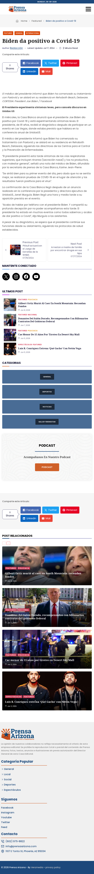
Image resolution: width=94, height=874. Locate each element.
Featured (37, 21)
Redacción (16, 48)
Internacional (32, 33)
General (19, 33)
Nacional (32, 315)
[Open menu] (88, 9)
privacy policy (53, 867)
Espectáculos (25, 345)
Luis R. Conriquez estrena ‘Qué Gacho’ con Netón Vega (49, 348)
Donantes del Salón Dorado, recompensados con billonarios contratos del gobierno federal (53, 320)
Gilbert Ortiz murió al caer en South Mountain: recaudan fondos (52, 305)
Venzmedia (37, 867)
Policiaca (33, 299)
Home (24, 21)
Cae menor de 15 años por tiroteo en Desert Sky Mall (48, 334)
